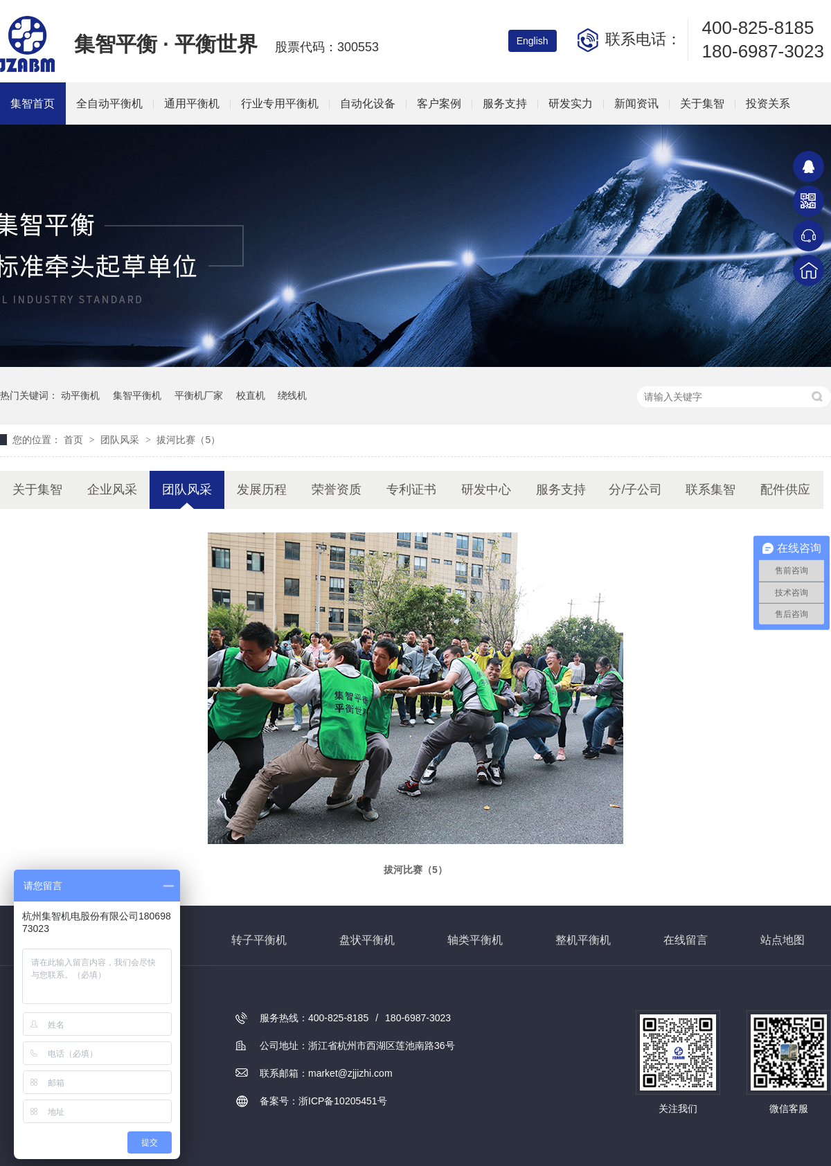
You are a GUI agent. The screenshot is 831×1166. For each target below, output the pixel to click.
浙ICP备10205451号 (342, 1100)
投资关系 (768, 103)
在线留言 (685, 940)
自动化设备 (367, 103)
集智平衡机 (137, 395)
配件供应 (785, 489)
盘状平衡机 (367, 940)
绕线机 (292, 395)
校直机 (250, 395)
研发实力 (570, 103)
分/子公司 (635, 489)
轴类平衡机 (475, 940)
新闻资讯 (636, 103)
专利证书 (411, 489)
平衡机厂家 (199, 395)
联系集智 (710, 489)
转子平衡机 (259, 940)
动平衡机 (80, 395)
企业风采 (112, 489)
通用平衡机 (192, 103)
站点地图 (782, 940)
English (532, 40)
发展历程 (262, 489)
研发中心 (486, 489)
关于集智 (702, 103)
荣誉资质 (336, 489)
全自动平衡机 (109, 103)
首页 (75, 439)
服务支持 (505, 103)
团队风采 (121, 439)
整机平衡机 (583, 940)
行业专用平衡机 (280, 103)
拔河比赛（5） (188, 439)
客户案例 (439, 103)
